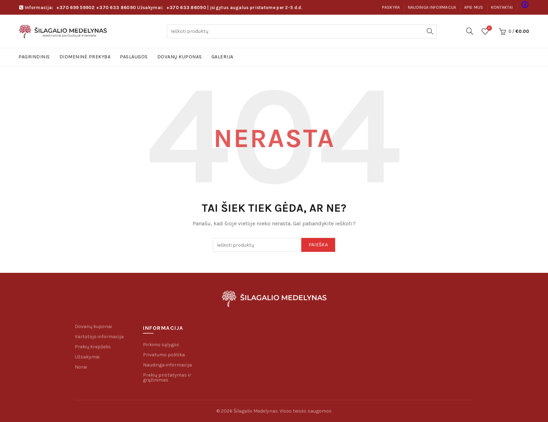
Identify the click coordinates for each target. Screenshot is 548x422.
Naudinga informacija (432, 7)
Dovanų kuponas (179, 57)
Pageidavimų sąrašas (488, 28)
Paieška (430, 31)
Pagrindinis (34, 57)
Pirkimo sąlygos (161, 345)
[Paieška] (469, 31)
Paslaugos (134, 57)
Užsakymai (87, 357)
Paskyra (391, 7)
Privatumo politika (164, 355)
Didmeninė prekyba (85, 57)
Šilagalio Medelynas (255, 411)
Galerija (222, 57)
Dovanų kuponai (93, 326)
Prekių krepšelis (93, 347)
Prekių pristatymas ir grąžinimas (167, 377)
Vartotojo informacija (99, 337)
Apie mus (473, 7)
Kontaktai (502, 7)
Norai (81, 367)
